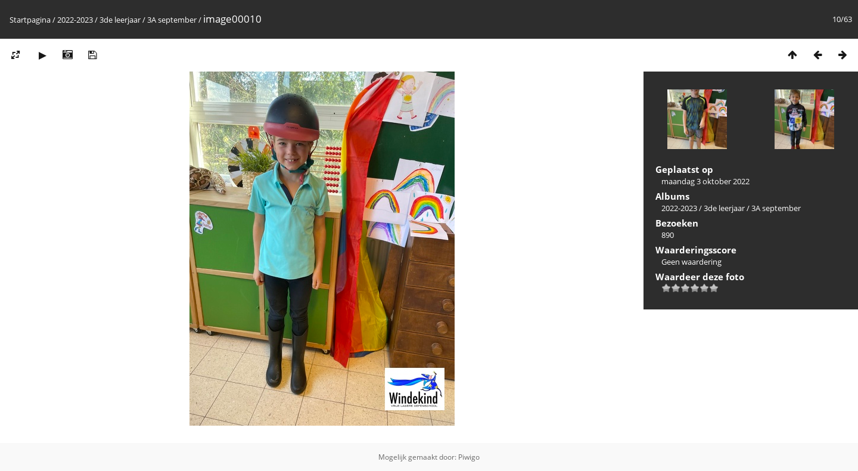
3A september (172, 19)
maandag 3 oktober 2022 (705, 181)
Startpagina (30, 19)
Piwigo (469, 457)
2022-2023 (75, 19)
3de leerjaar (120, 19)
